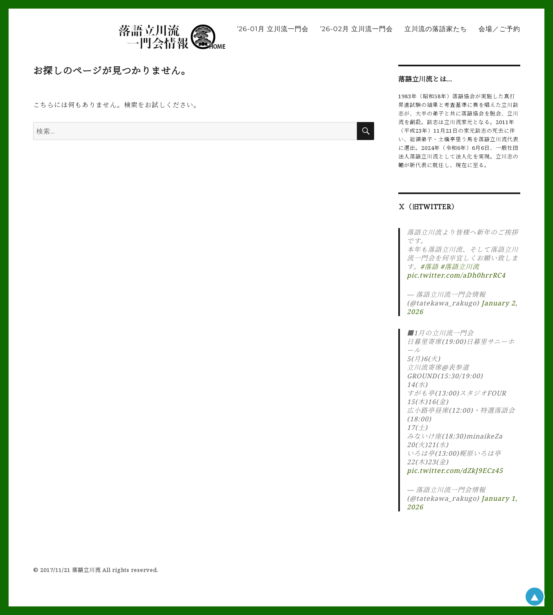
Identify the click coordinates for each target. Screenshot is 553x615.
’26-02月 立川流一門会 (356, 29)
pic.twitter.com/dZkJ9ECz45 (455, 470)
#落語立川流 (459, 266)
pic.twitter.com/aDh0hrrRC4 (456, 275)
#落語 (429, 266)
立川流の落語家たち (435, 29)
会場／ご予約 (499, 29)
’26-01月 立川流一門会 (273, 29)
